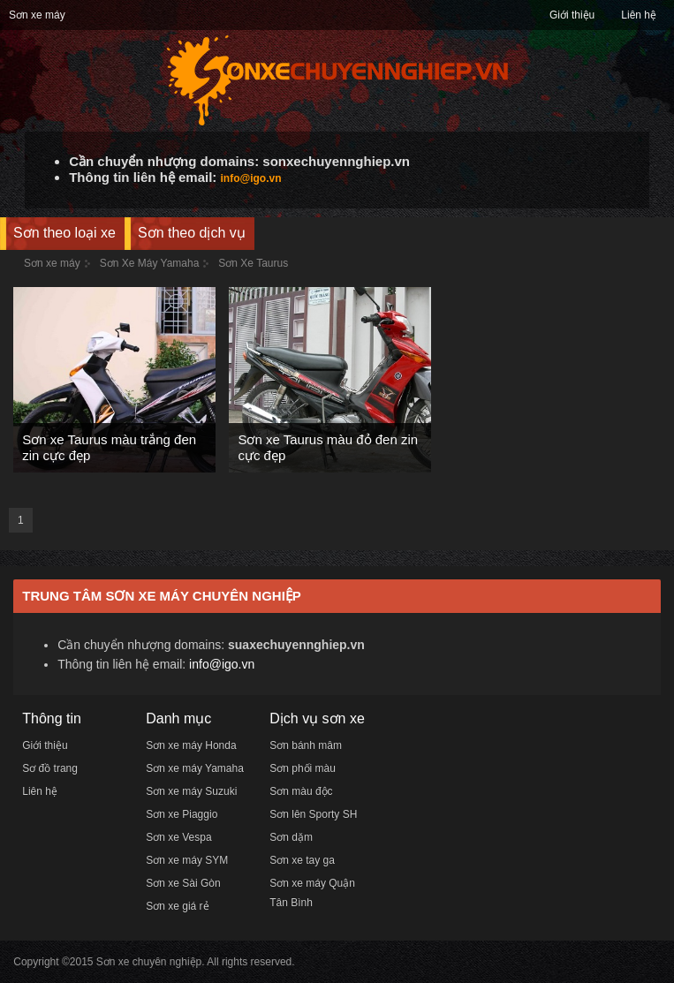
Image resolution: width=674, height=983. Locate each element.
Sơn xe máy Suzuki (191, 791)
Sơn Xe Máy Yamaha (150, 263)
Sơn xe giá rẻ (177, 906)
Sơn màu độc (300, 791)
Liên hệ (638, 15)
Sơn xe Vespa (178, 837)
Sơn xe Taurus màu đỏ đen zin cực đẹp (328, 447)
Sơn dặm (291, 837)
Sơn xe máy (37, 15)
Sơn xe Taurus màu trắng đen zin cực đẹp (109, 447)
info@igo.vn (251, 178)
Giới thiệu (571, 15)
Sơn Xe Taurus (253, 263)
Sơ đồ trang (50, 768)
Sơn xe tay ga (302, 860)
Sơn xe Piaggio (181, 814)
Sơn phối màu (302, 768)
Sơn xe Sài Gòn (183, 883)
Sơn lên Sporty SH (313, 814)
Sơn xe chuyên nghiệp (148, 962)
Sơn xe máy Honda (191, 745)
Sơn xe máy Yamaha (195, 768)
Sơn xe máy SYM (187, 860)
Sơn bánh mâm (305, 745)
